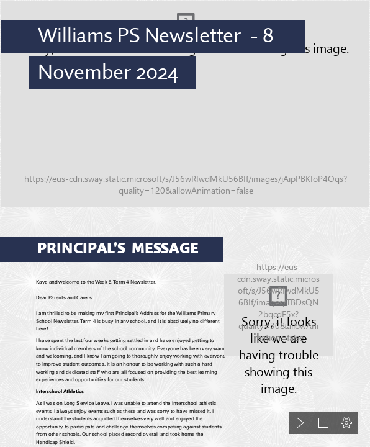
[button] (300, 423)
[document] (185, 223)
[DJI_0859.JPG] (185, 104)
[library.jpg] (278, 314)
